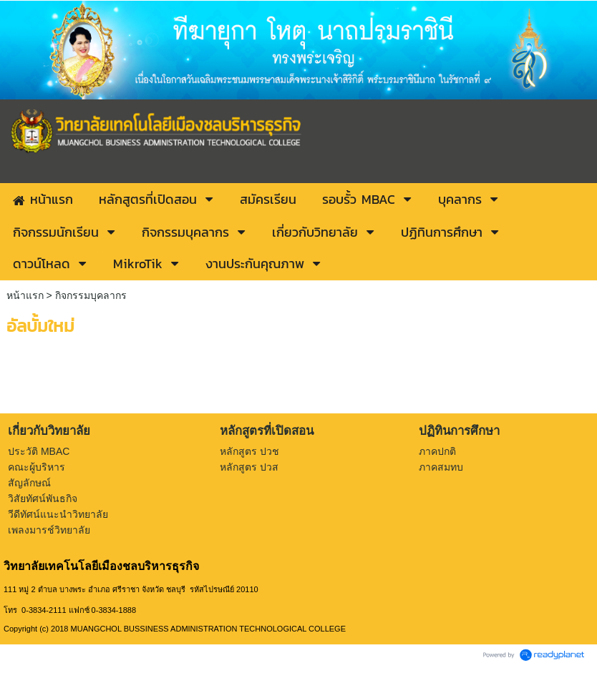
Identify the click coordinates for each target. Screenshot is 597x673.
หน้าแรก (25, 295)
